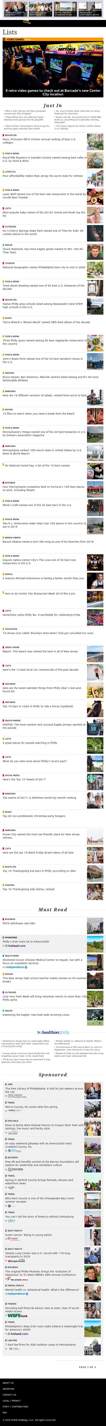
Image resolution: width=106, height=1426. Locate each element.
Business (10, 482)
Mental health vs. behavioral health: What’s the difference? (77, 1042)
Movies (9, 409)
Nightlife (10, 866)
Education (11, 135)
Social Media (12, 775)
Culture (27, 22)
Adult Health (15, 1230)
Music (8, 318)
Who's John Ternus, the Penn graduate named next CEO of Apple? (25, 112)
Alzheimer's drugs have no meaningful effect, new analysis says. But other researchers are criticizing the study (25, 1043)
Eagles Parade (12, 720)
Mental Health (16, 1285)
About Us (8, 1382)
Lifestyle (10, 171)
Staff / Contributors (15, 1406)
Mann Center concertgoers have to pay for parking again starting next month (27, 127)
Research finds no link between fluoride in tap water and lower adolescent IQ (79, 1054)
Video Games (15, 39)
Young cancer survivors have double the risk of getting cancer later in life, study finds (25, 1054)
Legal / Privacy (12, 1400)
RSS (5, 1412)
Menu (100, 23)
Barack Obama (12, 537)
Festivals (13, 1120)
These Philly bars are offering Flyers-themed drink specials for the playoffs (24, 118)
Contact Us (9, 1394)
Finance (12, 1303)
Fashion (9, 372)
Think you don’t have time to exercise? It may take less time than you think (25, 1060)
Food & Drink (12, 153)
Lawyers (12, 1340)
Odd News (10, 683)
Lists (8, 208)
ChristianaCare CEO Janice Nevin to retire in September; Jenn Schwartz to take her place (78, 1048)
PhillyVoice (8, 23)
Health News (12, 955)
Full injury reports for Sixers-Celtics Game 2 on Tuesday (77, 127)
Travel (11, 1102)
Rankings (10, 391)
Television (11, 628)
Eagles (8, 244)
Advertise (8, 1388)
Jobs (10, 1084)
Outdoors (10, 226)
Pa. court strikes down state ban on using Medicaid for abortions (77, 112)
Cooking (9, 885)
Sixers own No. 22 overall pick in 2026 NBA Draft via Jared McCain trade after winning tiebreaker (77, 119)
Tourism (10, 263)
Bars (28, 39)
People (8, 574)
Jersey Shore (12, 647)
